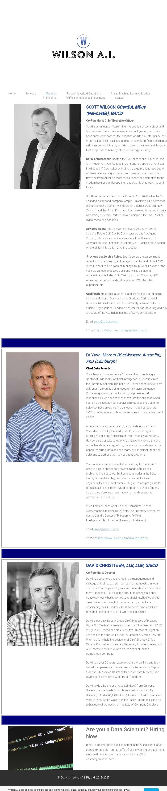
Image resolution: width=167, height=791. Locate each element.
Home (12, 93)
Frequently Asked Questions (83, 93)
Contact (119, 97)
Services (30, 93)
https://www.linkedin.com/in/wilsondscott (122, 330)
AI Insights (49, 97)
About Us (51, 93)
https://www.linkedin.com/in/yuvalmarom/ (122, 538)
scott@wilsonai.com (106, 321)
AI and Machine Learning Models (131, 93)
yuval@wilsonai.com (106, 529)
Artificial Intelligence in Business (85, 97)
